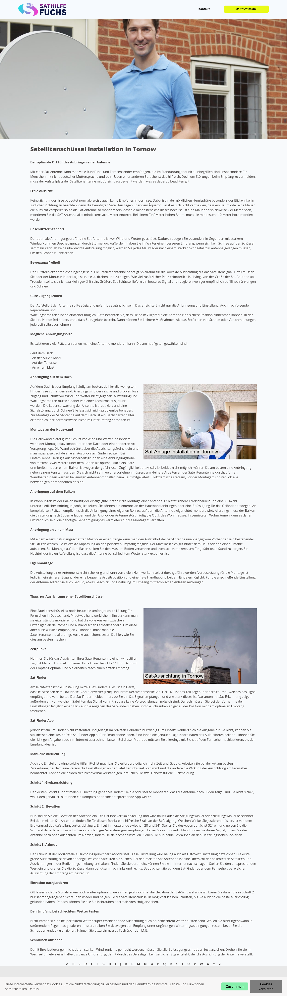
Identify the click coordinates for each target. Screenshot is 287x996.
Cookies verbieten (266, 986)
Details (34, 989)
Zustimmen (235, 986)
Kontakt (204, 9)
